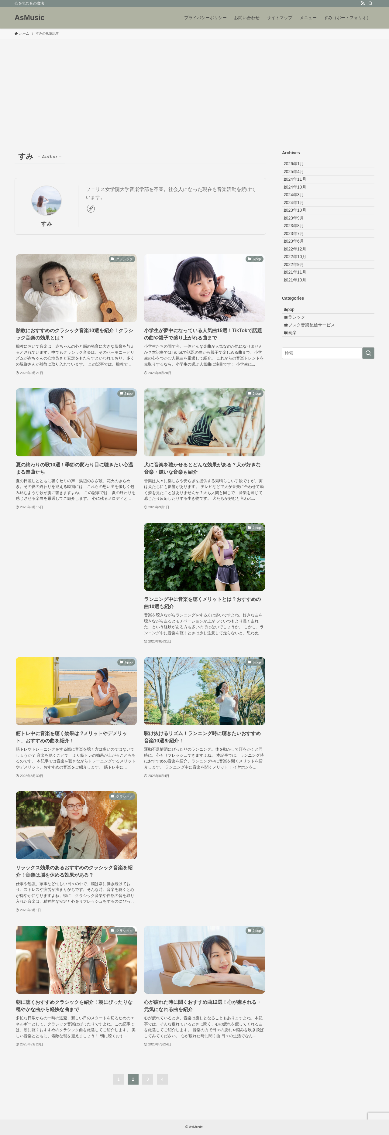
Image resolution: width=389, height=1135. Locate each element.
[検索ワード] (328, 451)
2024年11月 (299, 191)
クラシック (300, 402)
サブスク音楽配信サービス (315, 415)
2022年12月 (299, 305)
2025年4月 (298, 178)
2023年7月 (298, 280)
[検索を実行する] (368, 451)
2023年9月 (298, 254)
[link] (91, 209)
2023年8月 (298, 267)
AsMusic (30, 17)
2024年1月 (298, 229)
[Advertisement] (194, 84)
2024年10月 (299, 204)
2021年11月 (299, 343)
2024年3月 (298, 216)
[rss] (363, 3)
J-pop (295, 389)
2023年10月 (299, 242)
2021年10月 (299, 355)
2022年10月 (299, 317)
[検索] (370, 3)
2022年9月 (298, 330)
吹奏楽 (296, 427)
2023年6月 (298, 292)
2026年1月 (298, 166)
